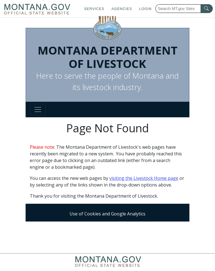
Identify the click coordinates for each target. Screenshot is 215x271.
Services (94, 9)
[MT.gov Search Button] (207, 8)
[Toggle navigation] (38, 109)
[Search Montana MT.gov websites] (184, 8)
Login (145, 9)
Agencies (122, 9)
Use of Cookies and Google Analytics (107, 214)
